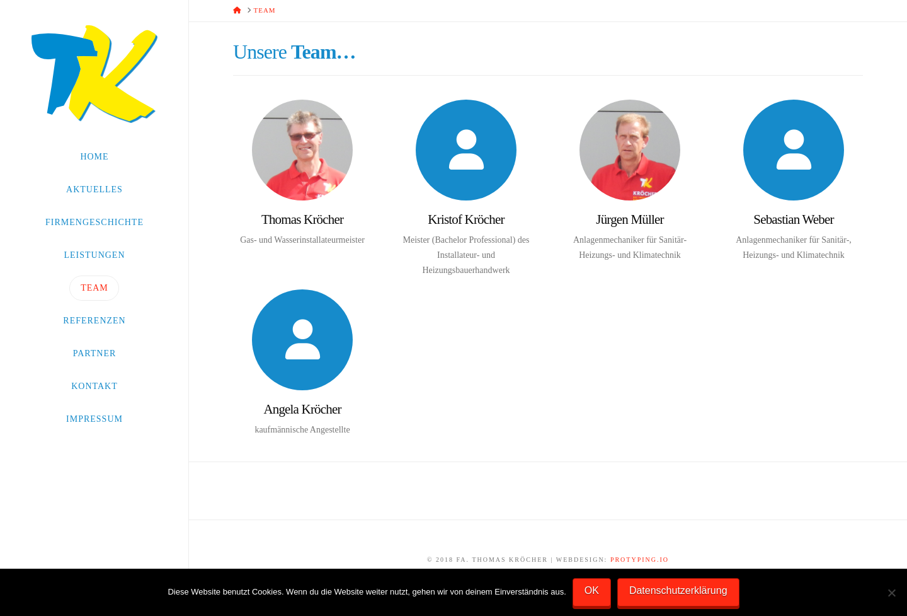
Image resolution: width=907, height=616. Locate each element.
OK (592, 590)
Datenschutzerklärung (678, 590)
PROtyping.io (639, 559)
